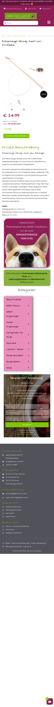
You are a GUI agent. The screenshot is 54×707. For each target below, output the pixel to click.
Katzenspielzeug (19, 36)
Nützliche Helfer (10, 522)
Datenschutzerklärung (26, 434)
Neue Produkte (13, 299)
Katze (9, 367)
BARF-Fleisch (13, 305)
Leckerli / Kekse (14, 349)
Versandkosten (14, 123)
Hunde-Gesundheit (14, 355)
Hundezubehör (13, 361)
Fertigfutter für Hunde (14, 334)
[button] (49, 22)
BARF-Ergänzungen (12, 314)
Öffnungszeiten (10, 470)
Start (3, 36)
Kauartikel (11, 343)
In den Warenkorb (16, 136)
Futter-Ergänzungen (12, 324)
